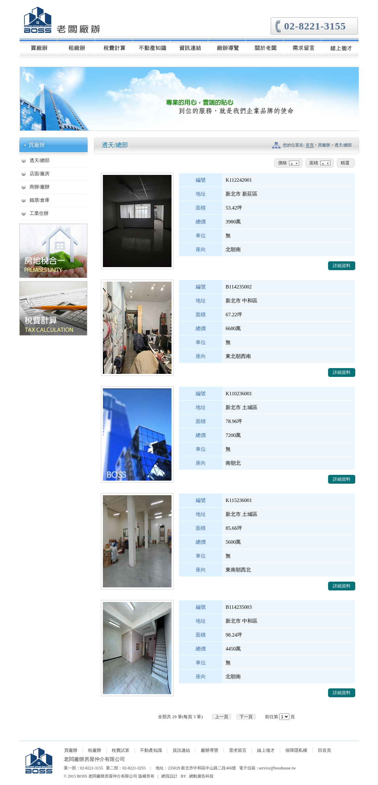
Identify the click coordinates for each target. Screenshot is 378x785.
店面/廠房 (40, 173)
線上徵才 (266, 750)
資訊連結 (181, 750)
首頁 (310, 145)
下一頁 (246, 716)
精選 (345, 162)
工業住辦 (39, 213)
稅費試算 (120, 750)
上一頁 (221, 716)
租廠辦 (94, 750)
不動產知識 (151, 750)
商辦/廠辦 (40, 186)
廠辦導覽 (209, 750)
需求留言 (238, 750)
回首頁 (324, 750)
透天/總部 (40, 160)
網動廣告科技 (201, 776)
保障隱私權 (296, 750)
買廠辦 (70, 750)
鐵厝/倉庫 (40, 200)
